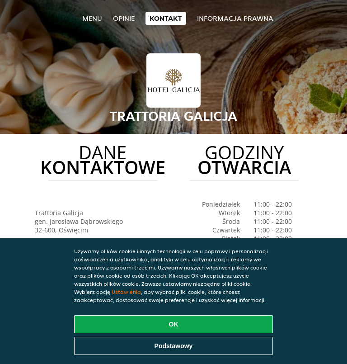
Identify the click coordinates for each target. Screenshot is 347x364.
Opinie (124, 18)
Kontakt (166, 18)
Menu (92, 18)
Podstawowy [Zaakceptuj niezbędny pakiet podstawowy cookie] (174, 346)
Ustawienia (126, 291)
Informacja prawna (235, 18)
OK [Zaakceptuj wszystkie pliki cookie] (173, 324)
